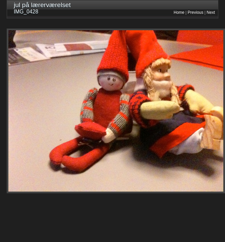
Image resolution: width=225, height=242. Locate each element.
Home (179, 12)
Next (211, 12)
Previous (196, 12)
